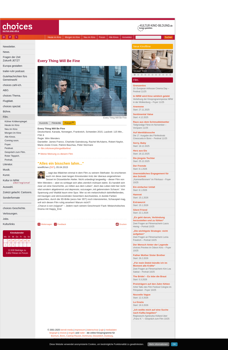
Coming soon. (12, 140)
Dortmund (87, 336)
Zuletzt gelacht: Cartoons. (17, 192)
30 (29, 241)
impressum (80, 330)
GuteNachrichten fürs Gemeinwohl (15, 78)
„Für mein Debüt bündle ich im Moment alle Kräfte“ (150, 264)
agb (102, 330)
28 (21, 241)
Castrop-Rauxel (73, 336)
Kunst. (6, 175)
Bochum (55, 336)
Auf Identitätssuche (144, 132)
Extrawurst (139, 202)
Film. (5, 116)
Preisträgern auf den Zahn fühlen (151, 284)
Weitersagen (46, 224)
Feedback (62, 224)
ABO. (6, 90)
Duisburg (108, 336)
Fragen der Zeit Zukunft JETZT (19, 59)
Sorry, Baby (139, 143)
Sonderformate (11, 197)
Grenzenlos (139, 85)
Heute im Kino (54, 37)
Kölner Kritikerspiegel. (16, 121)
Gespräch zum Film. (15, 152)
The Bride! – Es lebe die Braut (149, 276)
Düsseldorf (98, 336)
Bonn (62, 336)
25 (9, 241)
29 (25, 241)
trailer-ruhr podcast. (14, 71)
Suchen (168, 37)
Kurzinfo (43, 123)
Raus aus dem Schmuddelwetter (151, 122)
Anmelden (127, 37)
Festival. (9, 148)
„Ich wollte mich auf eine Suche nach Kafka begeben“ (150, 311)
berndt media (67, 330)
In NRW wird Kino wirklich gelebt (151, 96)
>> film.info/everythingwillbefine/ (54, 148)
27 (17, 241)
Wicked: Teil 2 (140, 71)
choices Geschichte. (14, 208)
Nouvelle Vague (141, 294)
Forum (102, 37)
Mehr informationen (158, 344)
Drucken (123, 224)
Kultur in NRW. (11, 180)
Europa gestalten (12, 65)
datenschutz (93, 330)
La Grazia (138, 302)
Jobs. (6, 218)
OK (174, 344)
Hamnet (137, 194)
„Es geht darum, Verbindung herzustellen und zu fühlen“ (149, 219)
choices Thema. (12, 95)
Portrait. (9, 159)
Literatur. (8, 164)
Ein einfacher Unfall (144, 187)
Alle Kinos (113, 37)
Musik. (6, 169)
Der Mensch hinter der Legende (150, 244)
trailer (82, 333)
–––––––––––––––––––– (17, 202)
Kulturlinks (9, 224)
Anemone (138, 106)
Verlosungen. (10, 213)
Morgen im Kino (72, 37)
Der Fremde (139, 165)
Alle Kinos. (10, 136)
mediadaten (111, 330)
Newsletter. (9, 46)
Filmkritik (56, 123)
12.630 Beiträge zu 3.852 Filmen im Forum (17, 251)
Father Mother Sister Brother (149, 255)
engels (71, 333)
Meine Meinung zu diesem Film (56, 154)
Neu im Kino (89, 37)
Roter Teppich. (12, 155)
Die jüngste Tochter (144, 158)
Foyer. (8, 144)
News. (6, 51)
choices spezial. (12, 106)
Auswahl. (8, 187)
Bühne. (7, 111)
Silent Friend (140, 210)
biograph (53, 333)
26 (13, 241)
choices (63, 333)
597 (52, 167)
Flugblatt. (8, 101)
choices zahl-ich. (12, 85)
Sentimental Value (143, 114)
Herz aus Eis (140, 150)
